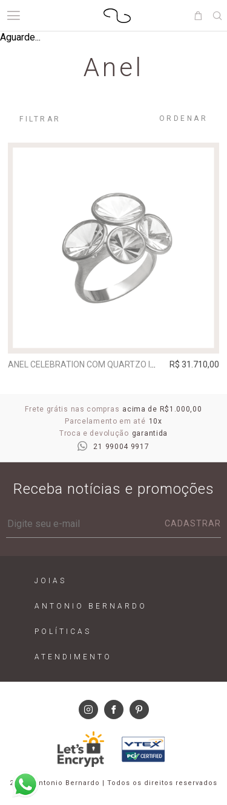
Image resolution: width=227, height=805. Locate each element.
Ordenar (183, 118)
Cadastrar (193, 523)
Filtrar (40, 119)
